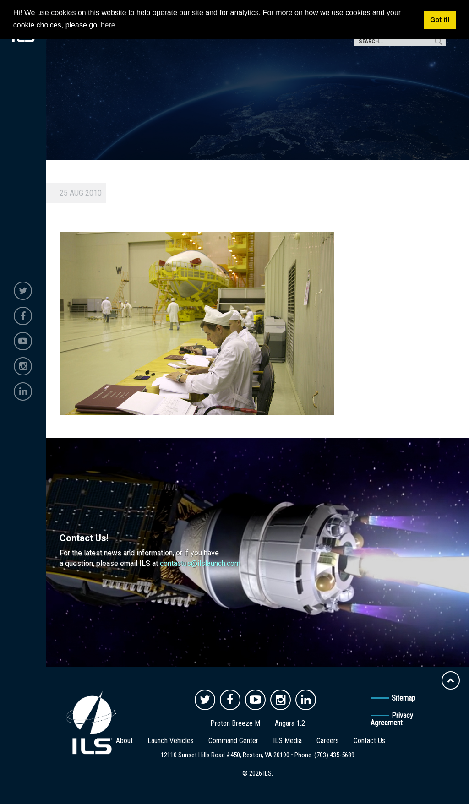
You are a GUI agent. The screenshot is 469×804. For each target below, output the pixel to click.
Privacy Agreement (392, 719)
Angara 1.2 (290, 723)
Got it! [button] (439, 19)
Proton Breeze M (235, 723)
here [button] (108, 25)
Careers (327, 740)
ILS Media (287, 740)
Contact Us (369, 740)
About (124, 740)
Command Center (233, 740)
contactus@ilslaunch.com (200, 563)
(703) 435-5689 (334, 755)
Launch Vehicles (170, 740)
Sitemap (403, 698)
